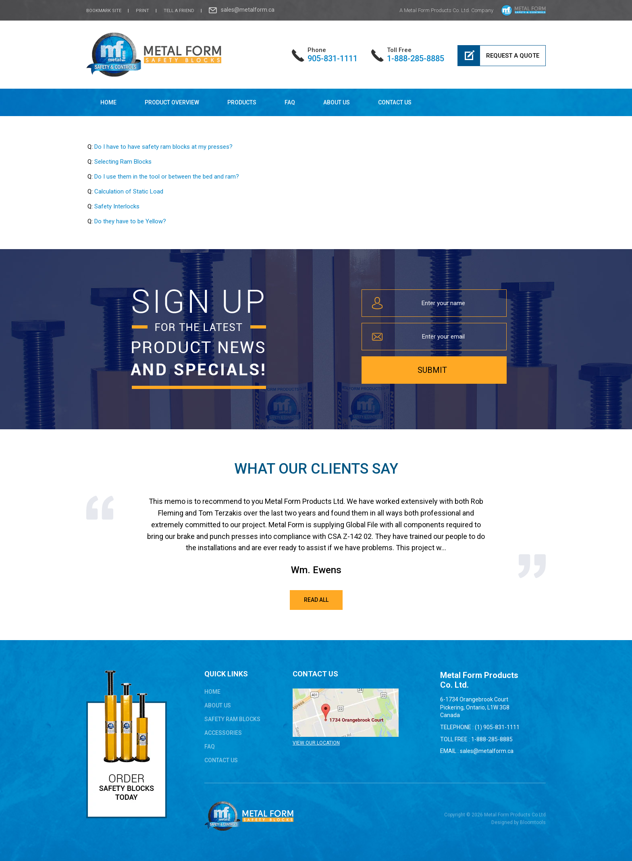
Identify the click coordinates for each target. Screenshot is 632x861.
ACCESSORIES (223, 733)
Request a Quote (512, 55)
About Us (336, 102)
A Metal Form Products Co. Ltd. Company (446, 10)
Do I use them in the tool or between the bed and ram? (166, 176)
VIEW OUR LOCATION (316, 743)
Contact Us (395, 102)
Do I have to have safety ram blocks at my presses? (163, 146)
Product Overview (172, 102)
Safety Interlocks (116, 206)
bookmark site (103, 10)
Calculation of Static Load (128, 191)
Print (142, 10)
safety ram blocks (232, 719)
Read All (316, 600)
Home (108, 102)
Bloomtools (533, 825)
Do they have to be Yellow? (130, 221)
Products (241, 102)
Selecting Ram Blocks (123, 161)
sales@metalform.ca (247, 9)
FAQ (290, 102)
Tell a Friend (179, 10)
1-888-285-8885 (415, 54)
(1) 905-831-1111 (497, 727)
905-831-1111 (333, 54)
